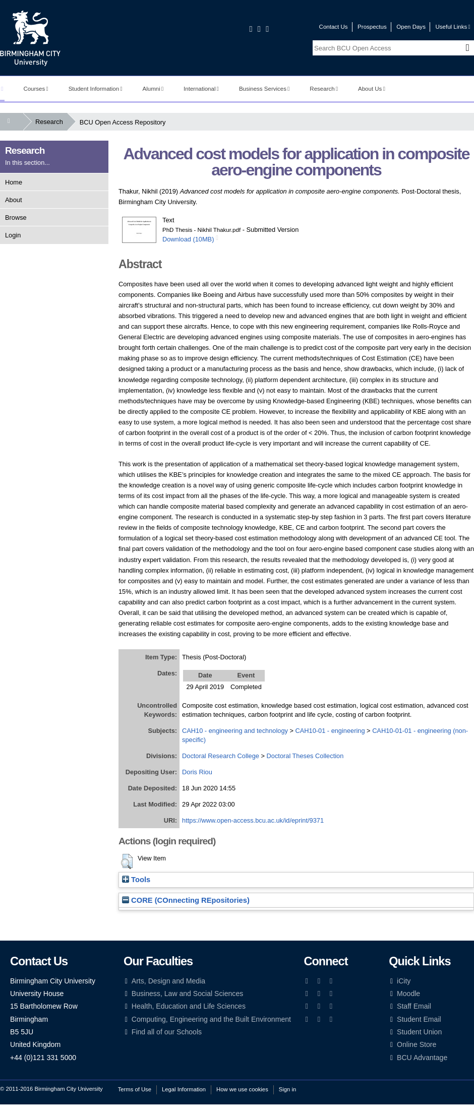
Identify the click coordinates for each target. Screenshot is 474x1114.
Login (13, 235)
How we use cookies (242, 1089)
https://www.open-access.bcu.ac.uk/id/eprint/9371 (253, 820)
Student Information (96, 89)
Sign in (287, 1089)
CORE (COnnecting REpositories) (186, 900)
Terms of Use (134, 1089)
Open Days (411, 27)
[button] (127, 861)
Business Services (264, 89)
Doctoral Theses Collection (305, 756)
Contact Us (333, 27)
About (13, 200)
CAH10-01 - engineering (330, 730)
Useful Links (452, 27)
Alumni (153, 89)
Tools (136, 880)
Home (13, 182)
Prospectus (372, 27)
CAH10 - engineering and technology (235, 730)
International (201, 89)
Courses (35, 89)
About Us (371, 89)
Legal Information (184, 1089)
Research (324, 89)
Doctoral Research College (220, 756)
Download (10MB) (188, 239)
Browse (16, 217)
